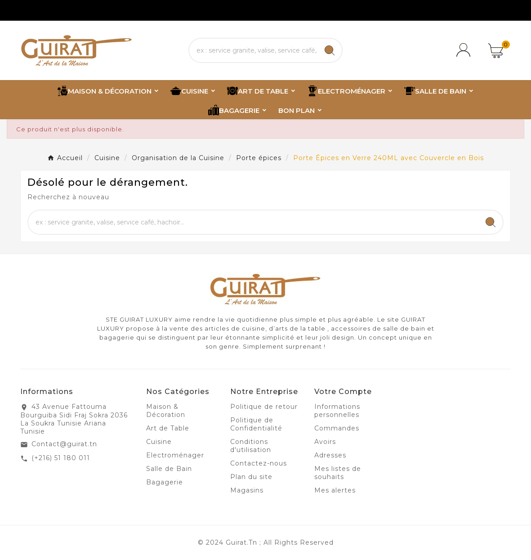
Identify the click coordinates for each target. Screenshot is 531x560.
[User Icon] (465, 50)
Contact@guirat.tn (64, 444)
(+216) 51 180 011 (60, 458)
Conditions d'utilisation (250, 446)
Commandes (336, 428)
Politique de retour (264, 407)
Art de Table (167, 428)
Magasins (246, 490)
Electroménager (175, 455)
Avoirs (325, 442)
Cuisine (159, 442)
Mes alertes (335, 490)
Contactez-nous (258, 463)
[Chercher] (253, 50)
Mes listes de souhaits (337, 473)
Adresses (330, 455)
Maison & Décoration (165, 411)
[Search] (330, 50)
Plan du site (251, 477)
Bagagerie (164, 482)
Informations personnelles (337, 411)
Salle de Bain (169, 469)
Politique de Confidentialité (256, 424)
